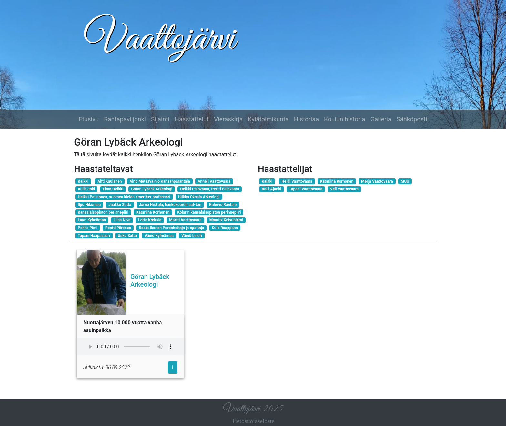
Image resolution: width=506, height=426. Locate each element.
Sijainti (160, 119)
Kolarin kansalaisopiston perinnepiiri (209, 212)
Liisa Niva (122, 220)
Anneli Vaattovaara (214, 181)
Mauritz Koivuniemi (226, 220)
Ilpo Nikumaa (89, 204)
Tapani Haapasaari (94, 235)
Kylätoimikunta (268, 119)
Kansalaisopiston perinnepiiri (103, 212)
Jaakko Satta (119, 204)
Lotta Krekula (149, 220)
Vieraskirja (228, 119)
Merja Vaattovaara (377, 181)
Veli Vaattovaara (344, 189)
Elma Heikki (113, 189)
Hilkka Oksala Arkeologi (199, 197)
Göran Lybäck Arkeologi (151, 189)
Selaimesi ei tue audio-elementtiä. (130, 346)
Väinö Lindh (191, 235)
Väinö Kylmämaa (159, 235)
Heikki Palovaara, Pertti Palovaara (209, 189)
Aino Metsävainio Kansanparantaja (160, 181)
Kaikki (83, 181)
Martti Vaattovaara (185, 220)
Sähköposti (411, 119)
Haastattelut (191, 119)
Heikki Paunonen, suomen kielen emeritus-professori (124, 197)
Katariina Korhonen (152, 212)
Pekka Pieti (87, 228)
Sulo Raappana (225, 228)
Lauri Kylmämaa (92, 220)
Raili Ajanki (271, 189)
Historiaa (306, 119)
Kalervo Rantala (223, 204)
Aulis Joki (86, 189)
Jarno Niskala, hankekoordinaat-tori (170, 204)
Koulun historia (344, 119)
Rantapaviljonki (125, 119)
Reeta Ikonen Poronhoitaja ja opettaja (171, 228)
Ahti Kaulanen (109, 181)
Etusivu (89, 119)
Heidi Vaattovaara (296, 181)
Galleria (380, 119)
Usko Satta (127, 235)
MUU (405, 181)
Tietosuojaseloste (253, 421)
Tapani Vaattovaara (306, 189)
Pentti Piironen (118, 228)
